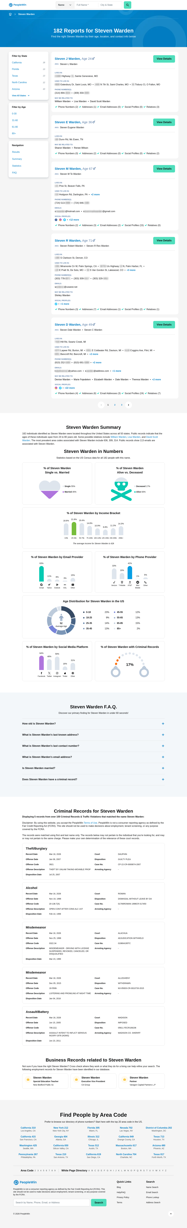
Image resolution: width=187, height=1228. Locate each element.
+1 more (64, 304)
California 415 (28, 1136)
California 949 (126, 1136)
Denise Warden (62, 379)
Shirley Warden (62, 295)
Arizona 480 (159, 1145)
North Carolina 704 (126, 1154)
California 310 (28, 1128)
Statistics (16, 166)
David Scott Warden (100, 101)
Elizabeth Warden (103, 379)
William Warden (63, 101)
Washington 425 (28, 1145)
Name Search (152, 1187)
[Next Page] (128, 405)
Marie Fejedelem (82, 379)
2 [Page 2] (114, 405)
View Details (164, 58)
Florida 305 (93, 1128)
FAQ (14, 172)
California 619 (93, 1154)
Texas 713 (159, 1136)
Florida (15, 69)
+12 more (74, 220)
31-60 (15, 120)
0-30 (14, 113)
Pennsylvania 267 (28, 1154)
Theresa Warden (140, 379)
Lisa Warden (80, 101)
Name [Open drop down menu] (65, 5)
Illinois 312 (93, 1136)
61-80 (15, 127)
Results (16, 152)
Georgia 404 (60, 1136)
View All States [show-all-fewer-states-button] (21, 95)
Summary (17, 159)
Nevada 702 (126, 1128)
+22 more (70, 388)
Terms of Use (90, 823)
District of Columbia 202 (159, 1128)
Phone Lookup (152, 1197)
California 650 (60, 1145)
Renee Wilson (81, 148)
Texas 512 (93, 1145)
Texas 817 (159, 1154)
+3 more (131, 270)
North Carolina (19, 82)
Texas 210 (60, 1154)
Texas (15, 76)
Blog (119, 1187)
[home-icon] (10, 14)
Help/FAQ (121, 1192)
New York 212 (60, 1128)
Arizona (16, 89)
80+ (14, 133)
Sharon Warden (63, 148)
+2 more (95, 194)
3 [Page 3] (121, 405)
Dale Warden (122, 379)
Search (98, 1202)
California (17, 62)
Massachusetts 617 (126, 1145)
